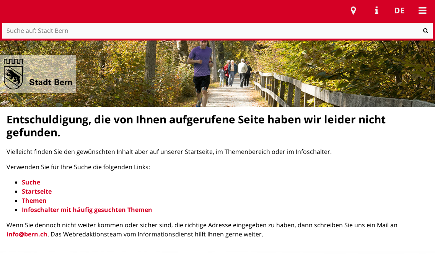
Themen (34, 200)
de (399, 10)
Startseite (37, 191)
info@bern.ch (27, 234)
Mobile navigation (422, 10)
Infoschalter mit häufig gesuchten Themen (87, 209)
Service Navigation (376, 10)
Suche (31, 182)
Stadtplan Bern (353, 10)
